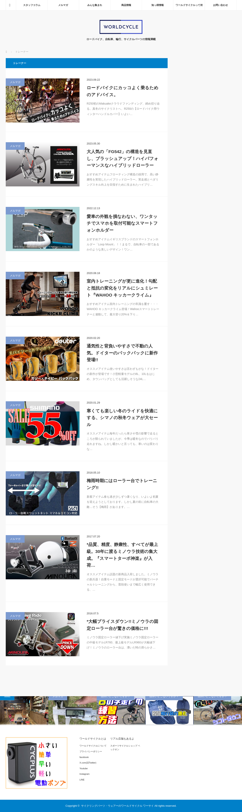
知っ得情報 (157, 5)
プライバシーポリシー (91, 751)
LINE (82, 779)
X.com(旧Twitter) (88, 762)
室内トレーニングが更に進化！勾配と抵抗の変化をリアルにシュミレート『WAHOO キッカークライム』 (122, 288)
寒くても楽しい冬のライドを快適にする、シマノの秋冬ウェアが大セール (122, 417)
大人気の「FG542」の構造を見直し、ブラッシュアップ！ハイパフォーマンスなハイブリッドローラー (122, 158)
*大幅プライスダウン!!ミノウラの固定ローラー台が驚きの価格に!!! (122, 625)
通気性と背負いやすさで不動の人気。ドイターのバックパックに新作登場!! (122, 353)
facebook (84, 757)
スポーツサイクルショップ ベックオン (125, 747)
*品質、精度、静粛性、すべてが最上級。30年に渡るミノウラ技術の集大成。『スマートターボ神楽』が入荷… (122, 554)
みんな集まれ (94, 5)
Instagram (85, 774)
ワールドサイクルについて (93, 745)
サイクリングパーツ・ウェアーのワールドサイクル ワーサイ (117, 805)
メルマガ (63, 5)
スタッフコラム (31, 5)
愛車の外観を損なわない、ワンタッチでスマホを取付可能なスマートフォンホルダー (122, 223)
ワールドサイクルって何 (189, 5)
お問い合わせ (220, 5)
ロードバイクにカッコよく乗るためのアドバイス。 (122, 91)
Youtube (84, 768)
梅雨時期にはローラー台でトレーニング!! (122, 484)
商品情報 (126, 5)
